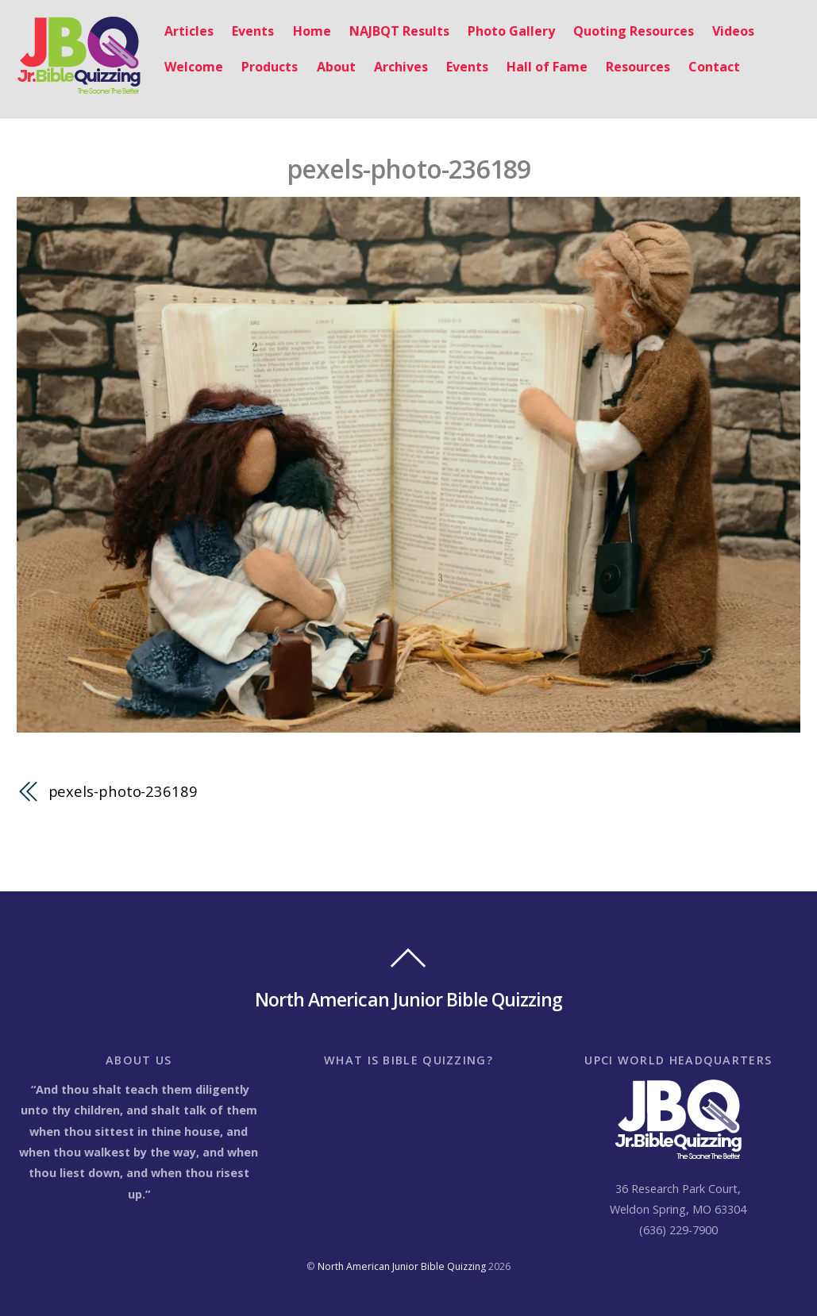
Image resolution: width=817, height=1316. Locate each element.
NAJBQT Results (399, 31)
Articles (189, 31)
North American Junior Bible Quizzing (402, 1266)
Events (253, 31)
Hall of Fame (547, 66)
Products (269, 66)
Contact (714, 66)
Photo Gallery (511, 31)
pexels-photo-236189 (409, 169)
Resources (638, 66)
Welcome (193, 66)
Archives (401, 66)
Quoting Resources (633, 31)
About (336, 66)
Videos (733, 31)
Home (312, 31)
